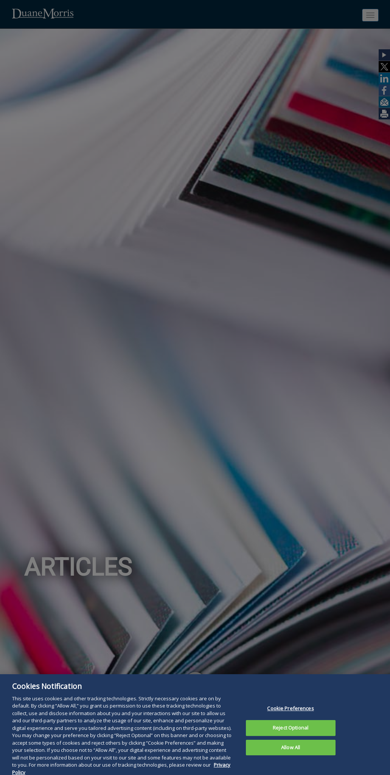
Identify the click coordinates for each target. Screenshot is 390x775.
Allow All (290, 753)
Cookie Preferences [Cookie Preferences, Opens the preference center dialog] (290, 714)
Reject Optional (290, 734)
